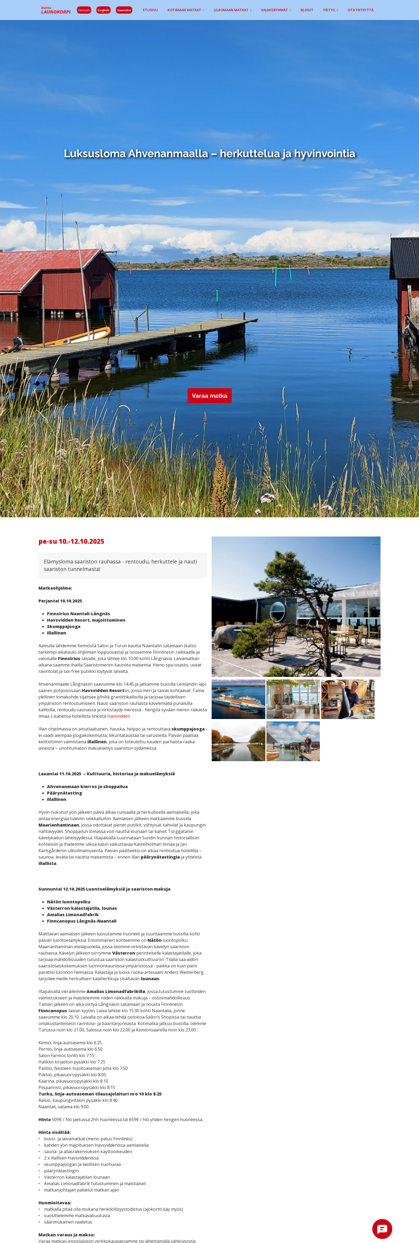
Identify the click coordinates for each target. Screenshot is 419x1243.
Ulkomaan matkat (231, 9)
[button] (296, 607)
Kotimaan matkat (184, 9)
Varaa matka (209, 395)
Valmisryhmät (274, 9)
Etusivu (150, 9)
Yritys (329, 9)
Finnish (84, 10)
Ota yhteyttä (361, 9)
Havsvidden (118, 716)
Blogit (307, 9)
